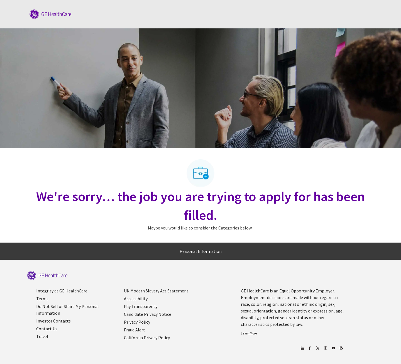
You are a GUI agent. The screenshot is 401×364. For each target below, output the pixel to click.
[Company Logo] (50, 13)
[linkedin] (302, 348)
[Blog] (325, 348)
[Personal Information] (200, 251)
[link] (47, 275)
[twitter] (317, 348)
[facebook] (309, 348)
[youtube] (333, 348)
